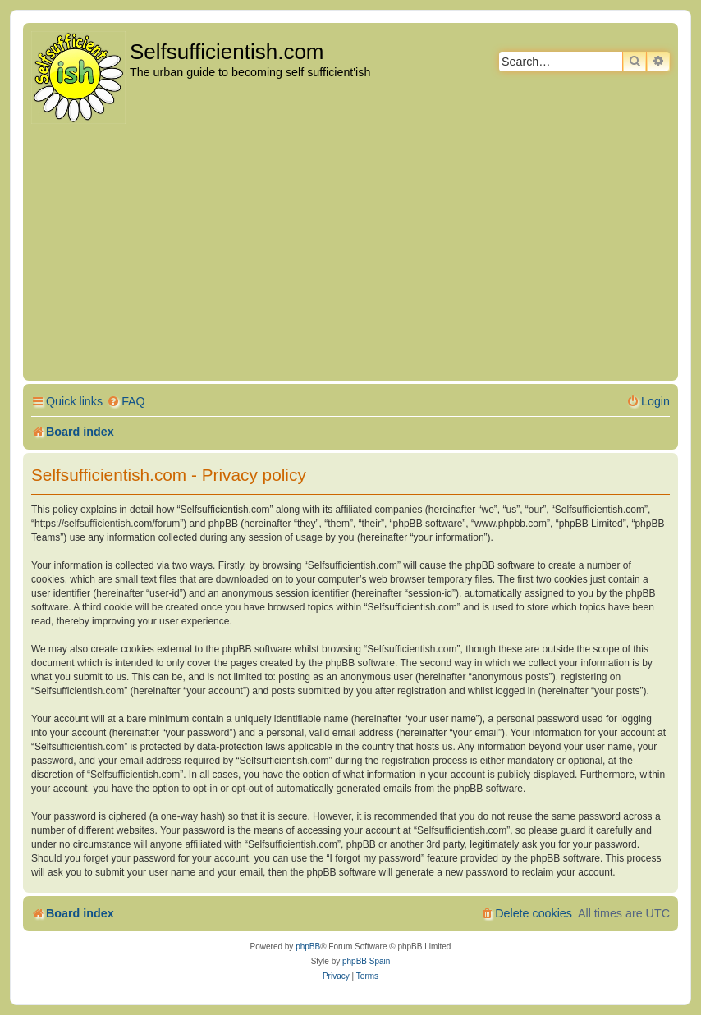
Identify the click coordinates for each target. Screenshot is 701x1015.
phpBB (308, 946)
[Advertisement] (350, 253)
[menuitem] (126, 401)
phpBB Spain (366, 961)
